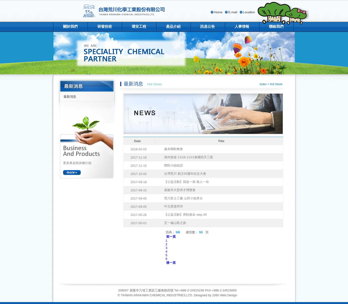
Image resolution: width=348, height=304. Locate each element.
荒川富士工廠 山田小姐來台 (183, 198)
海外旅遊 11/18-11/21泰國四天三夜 (188, 157)
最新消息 (70, 96)
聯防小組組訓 (173, 165)
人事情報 (242, 26)
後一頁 (171, 262)
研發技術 (104, 26)
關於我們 (70, 26)
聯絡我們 (276, 26)
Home (218, 12)
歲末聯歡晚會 (173, 149)
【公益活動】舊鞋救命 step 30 (185, 214)
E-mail (232, 12)
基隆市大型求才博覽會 (180, 190)
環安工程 (139, 26)
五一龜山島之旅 (175, 223)
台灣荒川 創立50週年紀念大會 (185, 173)
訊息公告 (207, 26)
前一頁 (171, 236)
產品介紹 (173, 26)
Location (249, 12)
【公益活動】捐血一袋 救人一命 (186, 182)
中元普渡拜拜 (173, 206)
